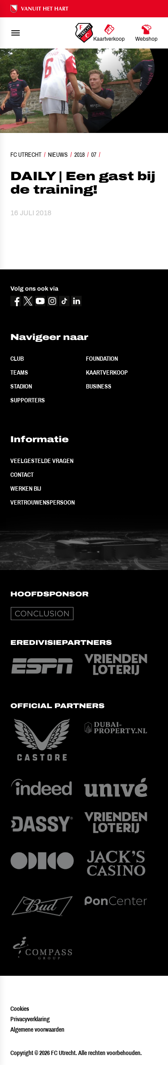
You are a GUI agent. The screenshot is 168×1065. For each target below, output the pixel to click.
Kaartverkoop (107, 372)
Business (98, 386)
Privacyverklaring (30, 1019)
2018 (79, 155)
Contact (22, 475)
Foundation (102, 359)
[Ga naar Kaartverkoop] (109, 33)
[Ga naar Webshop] (146, 33)
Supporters (27, 400)
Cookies (19, 1009)
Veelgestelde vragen (41, 461)
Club (17, 359)
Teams (19, 372)
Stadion (21, 386)
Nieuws (58, 155)
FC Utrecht (25, 155)
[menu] (15, 33)
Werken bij (25, 488)
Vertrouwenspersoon (42, 502)
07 (93, 155)
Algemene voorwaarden (37, 1029)
